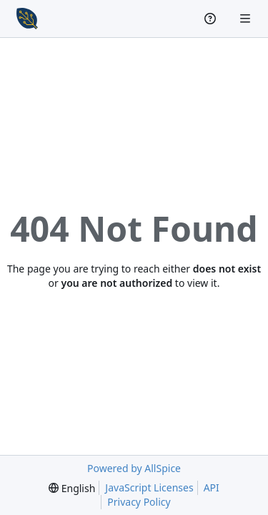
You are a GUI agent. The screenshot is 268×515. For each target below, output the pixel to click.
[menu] (72, 488)
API (211, 487)
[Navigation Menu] (246, 18)
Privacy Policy (138, 502)
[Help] (212, 18)
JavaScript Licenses (149, 487)
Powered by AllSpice (134, 468)
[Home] (27, 18)
